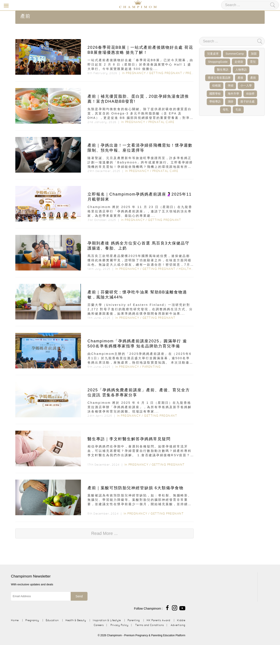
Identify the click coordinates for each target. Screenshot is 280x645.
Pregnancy (136, 73)
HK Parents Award (158, 620)
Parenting (151, 366)
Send (79, 596)
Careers (99, 625)
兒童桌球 (213, 53)
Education (52, 620)
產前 (253, 77)
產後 (240, 77)
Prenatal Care (161, 122)
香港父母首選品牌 (219, 77)
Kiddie (181, 620)
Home (15, 620)
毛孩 (238, 109)
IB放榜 (250, 93)
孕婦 (230, 85)
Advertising (178, 625)
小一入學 (246, 85)
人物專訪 (241, 69)
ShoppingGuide (218, 61)
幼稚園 (216, 85)
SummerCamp (235, 53)
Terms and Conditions (149, 625)
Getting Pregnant (165, 73)
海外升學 (233, 93)
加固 (254, 53)
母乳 (225, 109)
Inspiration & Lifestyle (107, 620)
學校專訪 (215, 101)
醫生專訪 (222, 69)
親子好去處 (247, 101)
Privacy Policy (119, 625)
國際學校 (215, 93)
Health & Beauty (193, 268)
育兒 (253, 61)
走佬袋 (238, 61)
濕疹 (230, 101)
